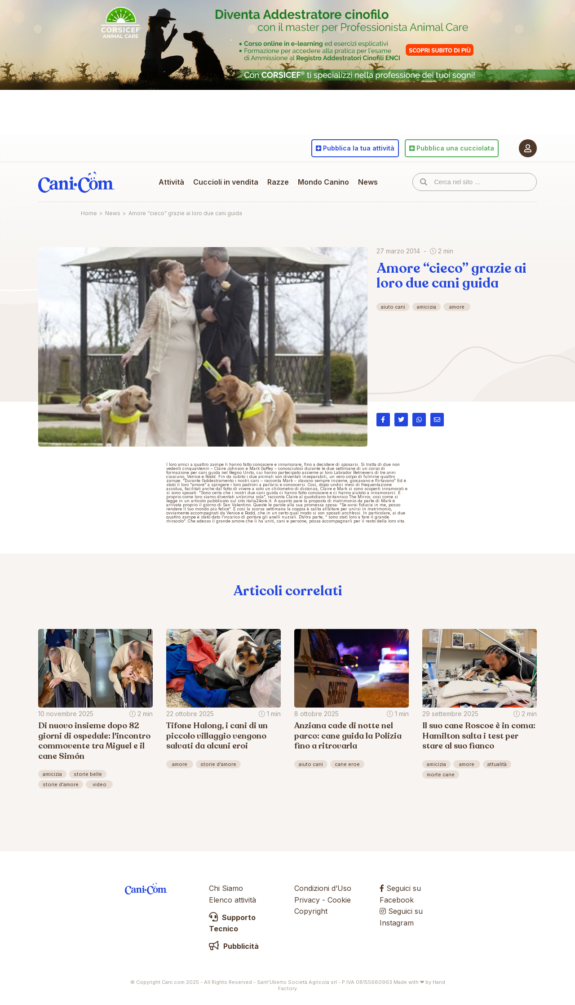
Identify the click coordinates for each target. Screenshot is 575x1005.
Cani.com (76, 182)
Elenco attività (232, 899)
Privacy (307, 899)
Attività (171, 181)
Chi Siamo (226, 888)
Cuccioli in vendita (225, 181)
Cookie (339, 899)
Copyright (310, 911)
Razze (278, 181)
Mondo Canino (323, 181)
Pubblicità (234, 946)
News (368, 181)
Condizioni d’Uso (322, 888)
